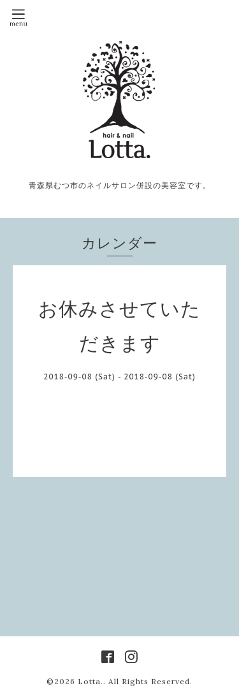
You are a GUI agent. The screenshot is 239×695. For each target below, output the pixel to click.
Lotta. (90, 681)
